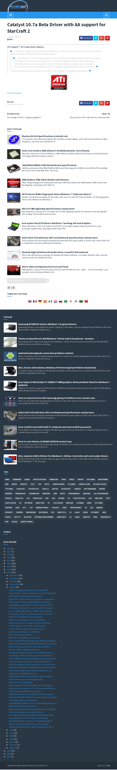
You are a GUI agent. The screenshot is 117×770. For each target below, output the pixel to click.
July (11, 730)
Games (27, 480)
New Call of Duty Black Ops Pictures (24, 638)
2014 (9, 561)
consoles (20, 489)
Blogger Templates (35, 766)
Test (32, 485)
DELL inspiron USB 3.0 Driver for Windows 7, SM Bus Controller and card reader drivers (63, 456)
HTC (24, 508)
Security (9, 513)
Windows (46, 494)
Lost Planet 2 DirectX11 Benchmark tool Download (30, 656)
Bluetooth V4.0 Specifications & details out (41, 136)
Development (76, 508)
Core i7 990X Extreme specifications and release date (32, 659)
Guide (85, 513)
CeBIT (64, 508)
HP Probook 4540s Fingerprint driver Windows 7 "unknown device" (53, 194)
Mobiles (23, 485)
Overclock (37, 499)
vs (86, 508)
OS (20, 503)
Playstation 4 (79, 499)
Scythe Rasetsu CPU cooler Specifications (27, 626)
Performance (74, 494)
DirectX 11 (61, 513)
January (13, 748)
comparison (34, 494)
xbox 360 (69, 503)
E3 (70, 513)
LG (70, 517)
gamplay (86, 517)
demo (89, 503)
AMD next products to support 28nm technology (30, 623)
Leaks (77, 517)
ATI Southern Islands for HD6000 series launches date (32, 668)
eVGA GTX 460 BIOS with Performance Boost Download (32, 697)
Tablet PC (19, 499)
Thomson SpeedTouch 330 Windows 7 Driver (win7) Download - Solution (56, 339)
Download (8, 105)
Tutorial (9, 489)
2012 (9, 567)
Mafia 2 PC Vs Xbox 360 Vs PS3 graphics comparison (31, 599)
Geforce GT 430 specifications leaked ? (26, 617)
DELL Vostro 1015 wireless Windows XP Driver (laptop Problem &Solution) (57, 368)
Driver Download (11, 93)
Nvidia (14, 485)
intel (47, 485)
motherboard (90, 489)
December (14, 576)
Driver (16, 105)
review (102, 489)
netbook (28, 503)
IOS (91, 508)
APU (46, 499)
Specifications (39, 480)
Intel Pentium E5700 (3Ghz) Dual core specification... (31, 686)
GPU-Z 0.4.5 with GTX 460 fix (21, 635)
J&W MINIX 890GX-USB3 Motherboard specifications (45, 165)
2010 (9, 573)
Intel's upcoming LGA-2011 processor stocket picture (32, 665)
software (91, 480)
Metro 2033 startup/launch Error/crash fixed (41, 267)
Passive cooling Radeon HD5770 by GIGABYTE (28, 590)
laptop (55, 489)
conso (8, 517)
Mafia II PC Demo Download (20, 683)
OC (69, 499)
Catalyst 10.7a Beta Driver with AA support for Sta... (31, 727)
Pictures (99, 503)
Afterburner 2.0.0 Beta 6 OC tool (22, 674)
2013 (9, 564)
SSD (90, 499)
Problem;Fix (20, 494)
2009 (9, 751)
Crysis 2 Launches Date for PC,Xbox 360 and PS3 (30, 662)
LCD (31, 508)
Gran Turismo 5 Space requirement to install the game (32, 593)
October (13, 581)
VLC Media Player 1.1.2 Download (23, 700)
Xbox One (98, 499)
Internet (95, 513)
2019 (9, 549)
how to (45, 489)
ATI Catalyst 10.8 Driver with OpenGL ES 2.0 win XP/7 (31, 614)
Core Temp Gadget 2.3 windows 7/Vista (26, 712)
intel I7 (17, 517)
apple (62, 494)
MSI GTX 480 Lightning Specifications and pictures (44, 209)
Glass (77, 513)
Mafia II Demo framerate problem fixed (26, 680)
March (12, 742)
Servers (19, 513)
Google (8, 499)
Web (104, 513)
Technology (33, 489)
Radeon (99, 508)
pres (95, 517)
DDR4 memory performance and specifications (29, 647)
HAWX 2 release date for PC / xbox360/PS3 (27, 620)
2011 (9, 570)
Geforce (8, 508)
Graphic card (84, 485)
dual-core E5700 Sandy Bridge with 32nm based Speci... (33, 641)
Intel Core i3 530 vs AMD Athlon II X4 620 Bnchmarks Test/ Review (52, 151)
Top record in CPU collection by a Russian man (29, 724)
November (14, 579)
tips (108, 499)
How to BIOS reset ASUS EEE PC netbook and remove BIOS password (54, 427)
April (11, 739)
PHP (6, 522)
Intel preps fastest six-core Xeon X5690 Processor (31, 653)
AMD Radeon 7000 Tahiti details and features (41, 180)
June (11, 733)
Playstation (10, 503)
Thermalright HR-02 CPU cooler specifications (28, 718)
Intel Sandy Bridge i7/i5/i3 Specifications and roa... (30, 671)
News (7, 480)
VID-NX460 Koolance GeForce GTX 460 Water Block (30, 721)
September (14, 585)
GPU (53, 499)
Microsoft (66, 489)
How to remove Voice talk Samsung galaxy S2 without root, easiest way (56, 398)
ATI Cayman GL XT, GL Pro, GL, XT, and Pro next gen (30, 608)
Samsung (87, 494)
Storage (80, 503)
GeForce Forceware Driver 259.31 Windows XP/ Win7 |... (32, 689)
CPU (39, 485)
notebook (43, 513)
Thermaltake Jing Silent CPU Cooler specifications (30, 605)
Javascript (61, 517)
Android (8, 494)
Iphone (61, 499)
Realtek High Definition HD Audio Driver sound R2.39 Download (51, 252)
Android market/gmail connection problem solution (45, 353)
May (11, 736)
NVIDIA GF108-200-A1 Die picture (23, 706)
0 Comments (13, 37)
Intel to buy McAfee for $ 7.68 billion (24, 632)
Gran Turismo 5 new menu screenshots (26, 596)
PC (49, 503)
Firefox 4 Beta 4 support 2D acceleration (26, 629)
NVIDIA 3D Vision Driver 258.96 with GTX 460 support (31, 695)
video (63, 480)
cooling (55, 508)
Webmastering (42, 508)
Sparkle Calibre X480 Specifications (24, 650)
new (55, 494)
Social (14, 522)
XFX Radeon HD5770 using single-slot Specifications (31, 715)
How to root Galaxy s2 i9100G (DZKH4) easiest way (45, 441)
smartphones (59, 485)
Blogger (27, 517)
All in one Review (101, 494)
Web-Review (31, 513)
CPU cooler (58, 503)
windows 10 (105, 517)
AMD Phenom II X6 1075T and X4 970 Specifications (30, 677)
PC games (72, 485)
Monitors (40, 503)
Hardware (17, 480)
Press (71, 480)
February (13, 745)
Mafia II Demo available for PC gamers (25, 691)
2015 (9, 558)
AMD (6, 485)
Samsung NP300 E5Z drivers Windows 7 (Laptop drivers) (47, 324)
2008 (9, 754)
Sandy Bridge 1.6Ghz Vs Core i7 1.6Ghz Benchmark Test (33, 703)
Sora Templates (19, 766)
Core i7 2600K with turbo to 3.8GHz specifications (30, 611)
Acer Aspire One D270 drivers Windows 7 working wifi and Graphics (52, 223)
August (12, 587)
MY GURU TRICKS (99, 485)
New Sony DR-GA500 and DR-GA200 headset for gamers (33, 644)
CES (28, 499)
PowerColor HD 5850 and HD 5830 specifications (29, 602)
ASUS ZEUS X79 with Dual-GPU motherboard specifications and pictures (56, 238)
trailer (77, 489)
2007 (9, 757)
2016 (9, 555)
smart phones (27, 522)
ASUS (18, 508)
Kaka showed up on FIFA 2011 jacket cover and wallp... (32, 709)
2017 (9, 552)
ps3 (52, 513)
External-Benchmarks (44, 517)
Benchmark (103, 480)
